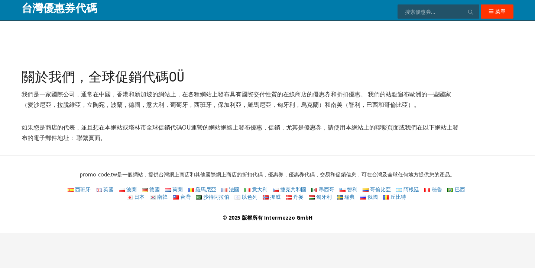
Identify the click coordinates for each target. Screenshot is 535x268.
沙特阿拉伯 (212, 196)
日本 (136, 196)
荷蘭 (174, 189)
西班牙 (79, 189)
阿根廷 (407, 189)
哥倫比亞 (377, 189)
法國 (230, 189)
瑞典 (346, 196)
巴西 (456, 189)
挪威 (272, 196)
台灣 (182, 196)
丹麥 (295, 196)
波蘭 (128, 189)
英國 (105, 189)
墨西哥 (322, 189)
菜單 (497, 11)
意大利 (256, 189)
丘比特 (394, 196)
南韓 (159, 196)
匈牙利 (320, 196)
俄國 (369, 196)
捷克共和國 (289, 189)
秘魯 (433, 189)
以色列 (245, 196)
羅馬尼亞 (202, 189)
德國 (151, 189)
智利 (348, 189)
